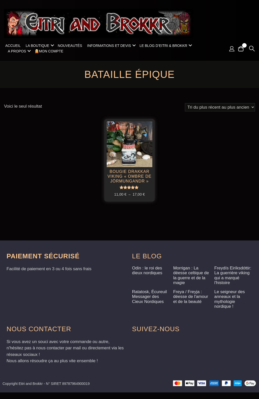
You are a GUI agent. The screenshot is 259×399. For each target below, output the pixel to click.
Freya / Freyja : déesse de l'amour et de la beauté (190, 303)
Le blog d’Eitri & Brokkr (163, 46)
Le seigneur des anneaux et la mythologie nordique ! (229, 306)
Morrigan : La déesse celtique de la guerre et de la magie (191, 282)
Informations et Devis (109, 46)
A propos (17, 51)
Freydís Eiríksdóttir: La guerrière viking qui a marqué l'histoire (232, 282)
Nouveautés (70, 46)
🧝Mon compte (49, 51)
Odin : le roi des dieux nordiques (147, 277)
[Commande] (220, 107)
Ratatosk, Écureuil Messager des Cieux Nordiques (149, 303)
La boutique (37, 46)
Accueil (13, 46)
